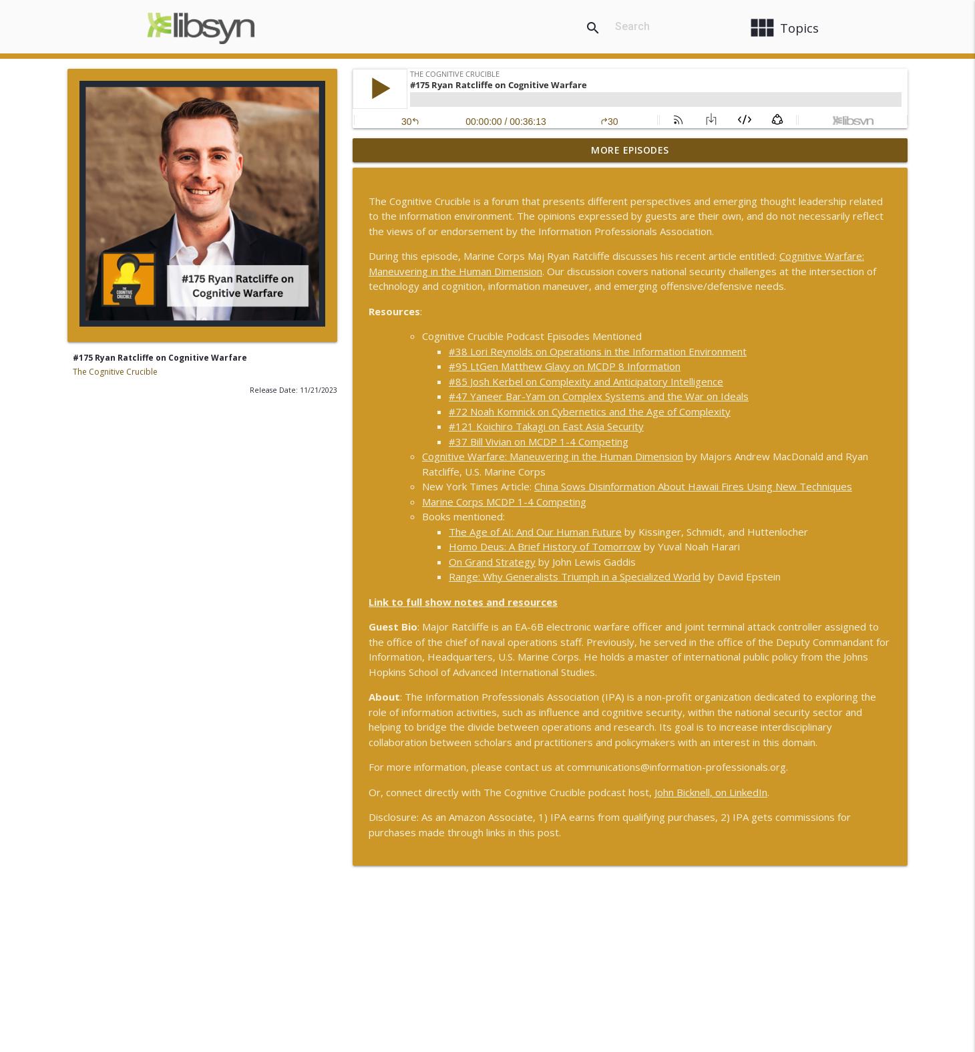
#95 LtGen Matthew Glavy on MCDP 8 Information (564, 366)
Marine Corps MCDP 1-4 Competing (504, 501)
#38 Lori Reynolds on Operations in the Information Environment (598, 351)
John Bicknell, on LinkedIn (710, 792)
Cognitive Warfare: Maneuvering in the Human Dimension (552, 456)
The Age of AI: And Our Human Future (535, 531)
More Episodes (630, 150)
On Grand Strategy (492, 561)
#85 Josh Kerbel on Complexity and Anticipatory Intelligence (586, 381)
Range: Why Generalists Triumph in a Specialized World (575, 576)
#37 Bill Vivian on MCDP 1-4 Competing (538, 441)
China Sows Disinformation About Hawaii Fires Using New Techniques (693, 486)
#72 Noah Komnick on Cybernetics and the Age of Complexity (590, 411)
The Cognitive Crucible (115, 371)
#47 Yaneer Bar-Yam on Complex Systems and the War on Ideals (599, 396)
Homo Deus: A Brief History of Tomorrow (545, 546)
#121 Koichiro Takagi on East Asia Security (546, 426)
